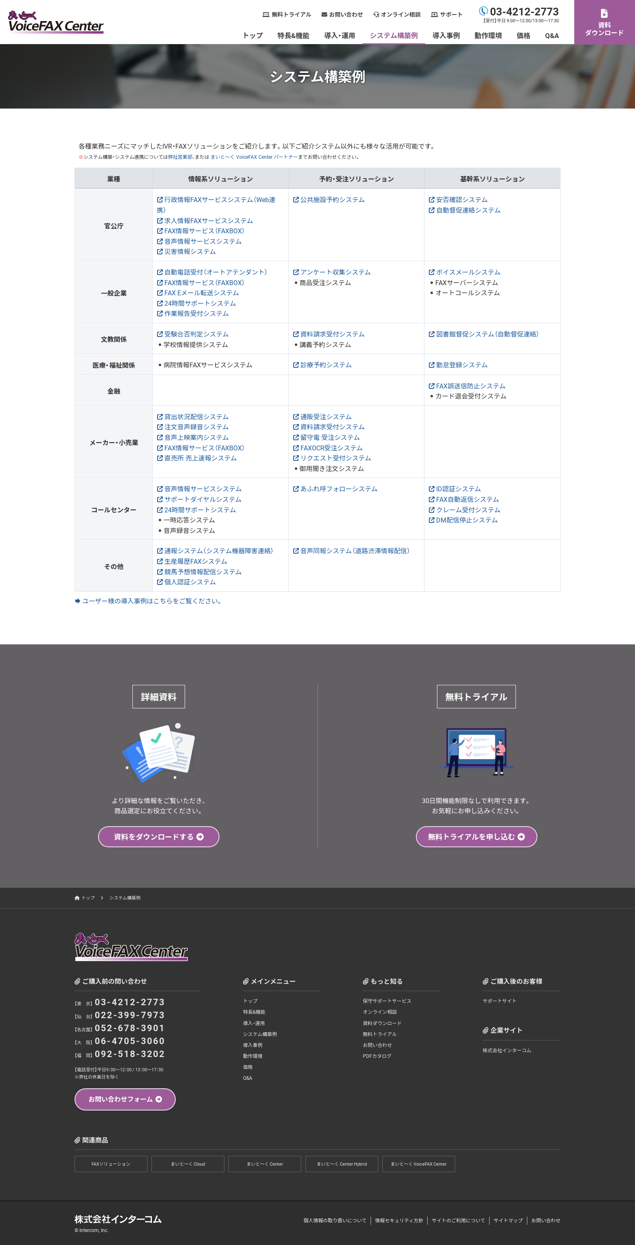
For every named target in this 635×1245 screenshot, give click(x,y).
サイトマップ (508, 1220)
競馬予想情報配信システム (203, 571)
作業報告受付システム (196, 313)
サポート (451, 14)
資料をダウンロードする (154, 836)
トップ (253, 35)
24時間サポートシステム (200, 303)
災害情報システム (190, 251)
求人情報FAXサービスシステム (209, 220)
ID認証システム (458, 488)
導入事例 (446, 35)
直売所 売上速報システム (200, 458)
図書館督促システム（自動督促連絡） (488, 334)
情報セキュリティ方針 (399, 1220)
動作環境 (488, 35)
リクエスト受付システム (336, 458)
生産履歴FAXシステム (196, 561)
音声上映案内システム (196, 437)
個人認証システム (190, 581)
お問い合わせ (346, 14)
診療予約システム (326, 364)
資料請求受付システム (332, 334)
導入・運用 (340, 35)
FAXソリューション (111, 1164)
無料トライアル (291, 14)
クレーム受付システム (468, 509)
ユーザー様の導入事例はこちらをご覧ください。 (152, 600)
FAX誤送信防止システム (471, 385)
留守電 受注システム (330, 437)
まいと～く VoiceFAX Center (419, 1164)
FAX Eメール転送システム (201, 292)
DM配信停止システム (467, 519)
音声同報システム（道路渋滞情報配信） (355, 550)
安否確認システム (462, 199)
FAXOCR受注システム (331, 447)
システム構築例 (394, 35)
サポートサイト (500, 1000)
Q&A (552, 35)
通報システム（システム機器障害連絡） (219, 550)
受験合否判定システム (196, 334)
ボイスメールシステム (468, 272)
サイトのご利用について (458, 1220)
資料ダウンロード (604, 28)
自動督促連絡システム (468, 210)
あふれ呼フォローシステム (339, 488)
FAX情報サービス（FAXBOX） (204, 230)
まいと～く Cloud (188, 1164)
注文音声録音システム (196, 426)
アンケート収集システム (335, 272)
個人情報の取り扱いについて (335, 1220)
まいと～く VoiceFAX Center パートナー (253, 156)
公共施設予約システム (332, 199)
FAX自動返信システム (467, 499)
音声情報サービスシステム (203, 241)
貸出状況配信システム (196, 416)
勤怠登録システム (462, 364)
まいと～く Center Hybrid (342, 1164)
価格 (524, 35)
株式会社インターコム (507, 1050)
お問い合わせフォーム (120, 1099)
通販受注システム (326, 416)
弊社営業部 (180, 156)
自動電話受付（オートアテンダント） (216, 272)
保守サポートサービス (387, 1000)
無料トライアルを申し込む (472, 836)
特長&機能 (294, 35)
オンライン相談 (401, 14)
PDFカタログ (377, 1056)
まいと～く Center (265, 1164)
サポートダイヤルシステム (203, 499)
